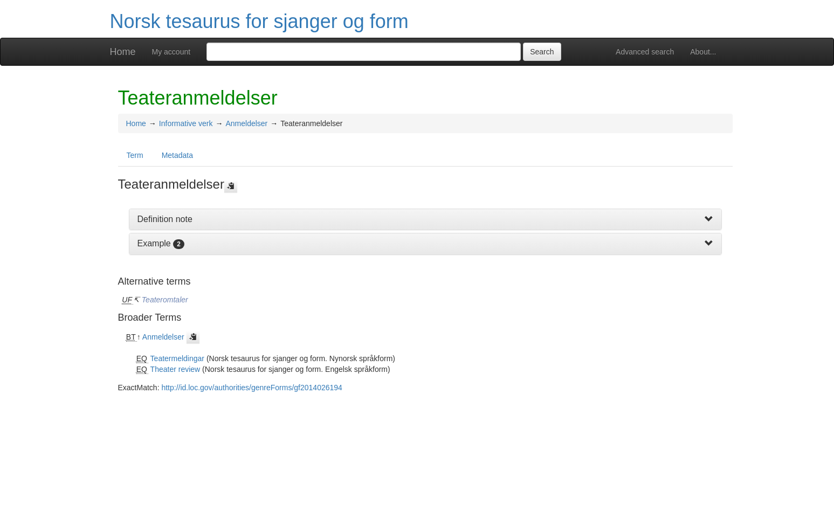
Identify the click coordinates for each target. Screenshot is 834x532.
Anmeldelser (246, 123)
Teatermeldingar (177, 358)
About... (703, 51)
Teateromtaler (165, 299)
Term (135, 155)
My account (171, 51)
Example (154, 243)
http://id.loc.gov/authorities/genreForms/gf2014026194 (251, 387)
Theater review (175, 369)
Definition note (164, 219)
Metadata (177, 155)
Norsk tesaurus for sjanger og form (259, 21)
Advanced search (645, 51)
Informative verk (186, 123)
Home (123, 51)
